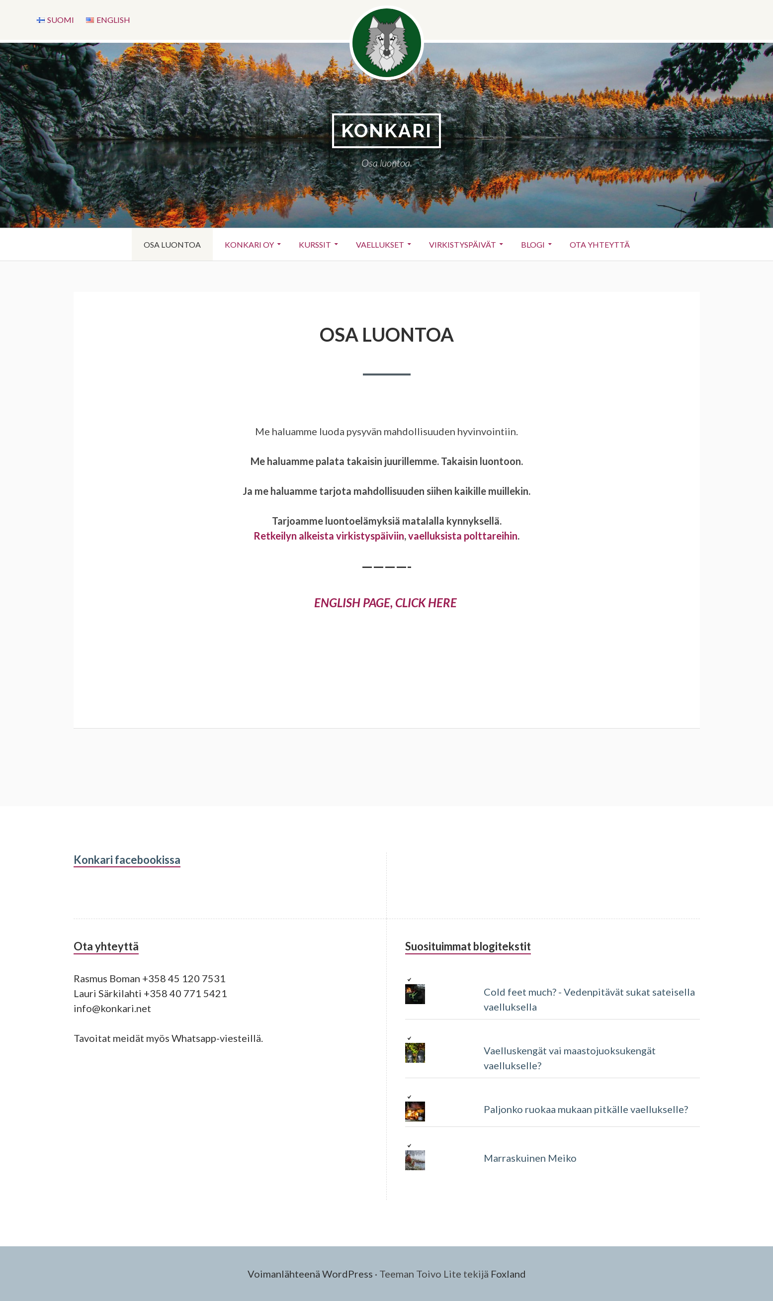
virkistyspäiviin (370, 536)
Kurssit (315, 244)
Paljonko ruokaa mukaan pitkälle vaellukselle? (586, 1109)
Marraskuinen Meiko (530, 1158)
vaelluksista (435, 536)
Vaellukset (380, 244)
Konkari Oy (249, 244)
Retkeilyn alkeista (294, 536)
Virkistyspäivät (462, 244)
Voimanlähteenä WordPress (310, 1274)
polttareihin (490, 536)
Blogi (533, 244)
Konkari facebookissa (127, 859)
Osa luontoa (172, 244)
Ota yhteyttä (600, 244)
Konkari (386, 130)
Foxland (508, 1274)
